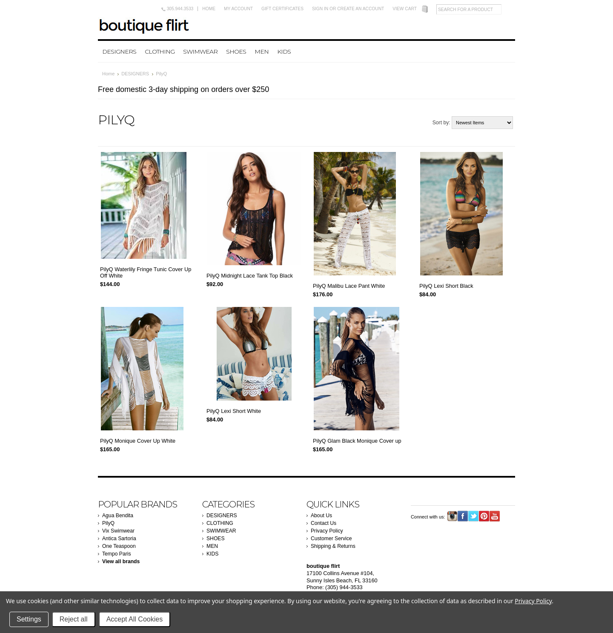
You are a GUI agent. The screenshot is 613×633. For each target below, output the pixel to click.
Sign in (320, 8)
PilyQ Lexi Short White (233, 411)
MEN (262, 51)
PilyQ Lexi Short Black (446, 286)
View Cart (404, 8)
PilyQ (108, 523)
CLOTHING (160, 51)
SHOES (236, 51)
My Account (238, 8)
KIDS (284, 51)
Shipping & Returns (333, 546)
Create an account (360, 8)
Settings (29, 619)
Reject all (74, 619)
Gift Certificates (282, 8)
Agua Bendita (117, 515)
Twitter (473, 516)
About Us (321, 515)
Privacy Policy (327, 531)
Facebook (463, 516)
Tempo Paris (116, 554)
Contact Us (323, 523)
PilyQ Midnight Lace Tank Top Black (249, 275)
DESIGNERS (119, 51)
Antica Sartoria (119, 538)
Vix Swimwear (118, 531)
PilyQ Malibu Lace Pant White (349, 286)
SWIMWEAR (200, 51)
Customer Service (331, 538)
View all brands (121, 561)
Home (208, 8)
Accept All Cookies (134, 619)
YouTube (495, 516)
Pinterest (484, 516)
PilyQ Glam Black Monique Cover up (357, 441)
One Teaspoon (119, 546)
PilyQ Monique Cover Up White (137, 441)
